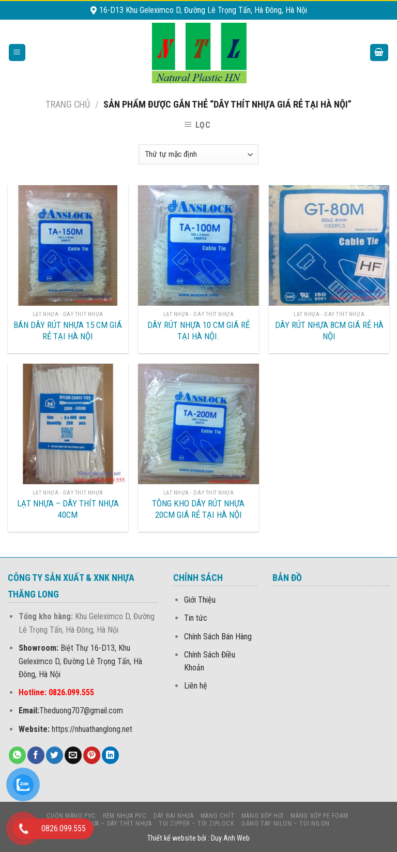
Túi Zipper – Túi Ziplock (197, 823)
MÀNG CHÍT (218, 815)
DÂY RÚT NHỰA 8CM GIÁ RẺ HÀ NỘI (329, 330)
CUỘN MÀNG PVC (71, 815)
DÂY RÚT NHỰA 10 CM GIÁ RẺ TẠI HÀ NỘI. (198, 330)
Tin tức (195, 618)
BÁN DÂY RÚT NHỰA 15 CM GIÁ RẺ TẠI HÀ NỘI (67, 330)
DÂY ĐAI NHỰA (173, 815)
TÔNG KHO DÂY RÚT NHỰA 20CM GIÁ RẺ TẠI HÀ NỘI (198, 509)
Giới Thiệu (200, 600)
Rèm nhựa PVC (124, 815)
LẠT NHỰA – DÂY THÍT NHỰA (111, 823)
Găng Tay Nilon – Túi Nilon (285, 823)
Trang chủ (67, 104)
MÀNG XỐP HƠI (262, 815)
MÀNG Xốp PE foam (319, 815)
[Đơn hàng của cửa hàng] (198, 154)
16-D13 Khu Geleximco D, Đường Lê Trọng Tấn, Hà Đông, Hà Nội (198, 10)
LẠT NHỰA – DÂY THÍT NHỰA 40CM (68, 509)
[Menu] (17, 52)
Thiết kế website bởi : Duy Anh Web (198, 838)
